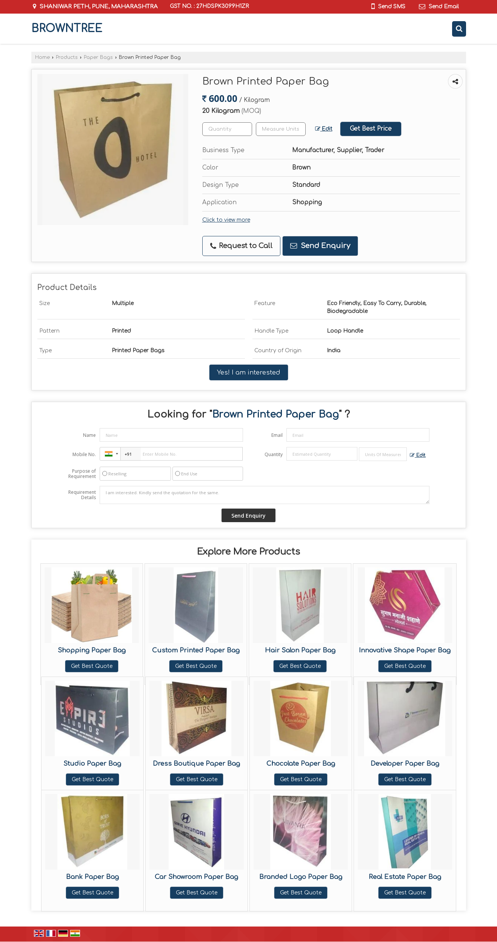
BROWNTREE (66, 28)
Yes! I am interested (248, 372)
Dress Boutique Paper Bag (196, 763)
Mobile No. (84, 454)
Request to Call (241, 246)
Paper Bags (98, 57)
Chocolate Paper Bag (300, 763)
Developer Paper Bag (405, 763)
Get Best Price (371, 128)
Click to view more (226, 220)
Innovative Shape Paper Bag (405, 650)
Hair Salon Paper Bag (300, 650)
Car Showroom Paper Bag (196, 876)
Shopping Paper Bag (92, 650)
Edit (323, 129)
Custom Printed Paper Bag (196, 650)
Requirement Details (82, 495)
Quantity (274, 454)
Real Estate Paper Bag (405, 876)
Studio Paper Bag (92, 763)
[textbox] (281, 129)
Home (42, 57)
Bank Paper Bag (92, 876)
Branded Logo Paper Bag (300, 876)
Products (67, 57)
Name (89, 435)
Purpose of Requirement (82, 474)
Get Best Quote (91, 666)
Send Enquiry (320, 246)
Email (277, 435)
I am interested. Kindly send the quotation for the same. (264, 495)
